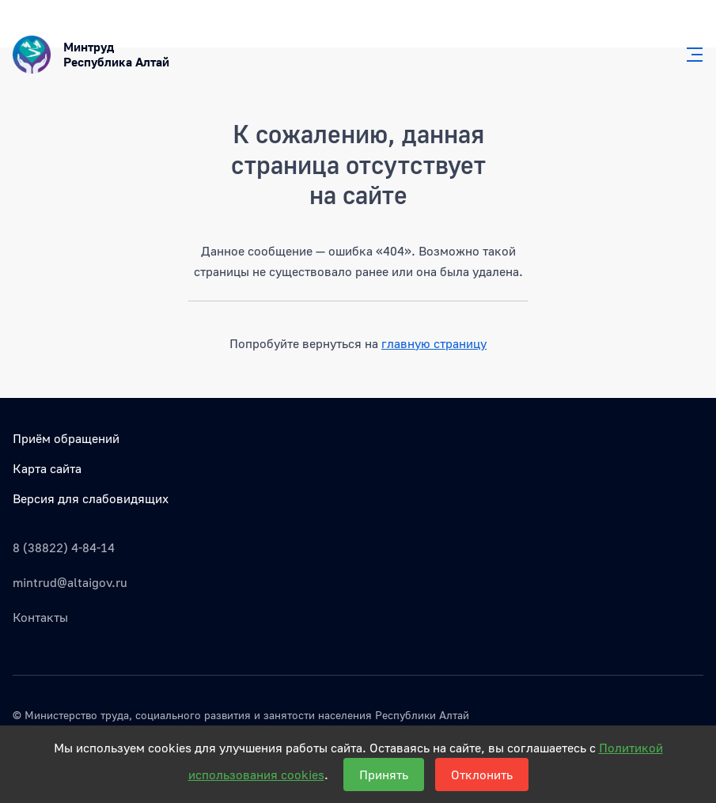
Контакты (40, 617)
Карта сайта (47, 468)
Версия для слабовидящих (91, 498)
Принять (383, 774)
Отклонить (482, 774)
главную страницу (434, 343)
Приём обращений (66, 438)
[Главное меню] (689, 55)
